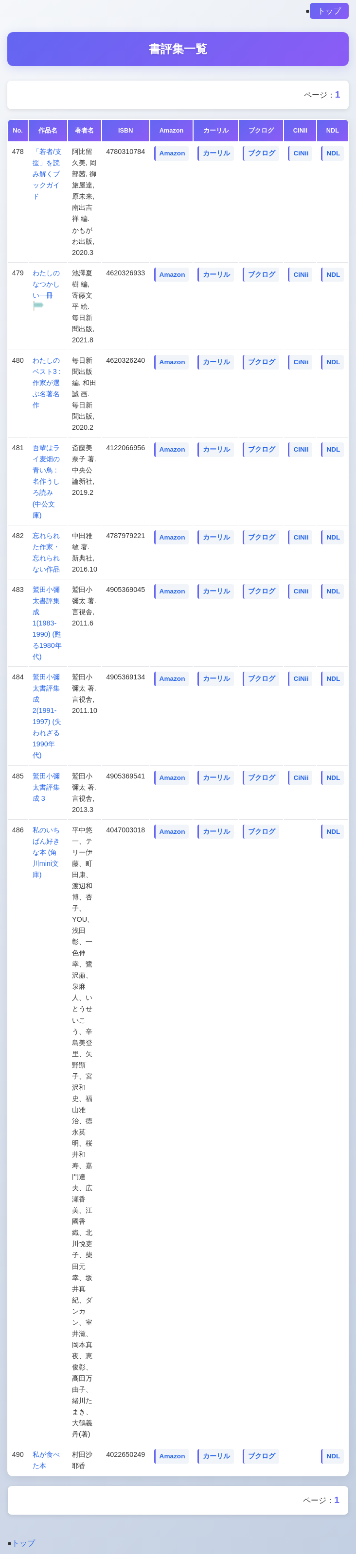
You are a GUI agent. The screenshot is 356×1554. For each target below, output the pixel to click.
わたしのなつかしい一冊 (46, 284)
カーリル (216, 153)
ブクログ (261, 153)
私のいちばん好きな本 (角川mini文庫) (46, 852)
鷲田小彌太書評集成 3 (46, 787)
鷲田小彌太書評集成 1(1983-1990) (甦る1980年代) (47, 623)
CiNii (300, 153)
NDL (333, 153)
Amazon (172, 153)
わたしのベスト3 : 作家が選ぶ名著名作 (47, 382)
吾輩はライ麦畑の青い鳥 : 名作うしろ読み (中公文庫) (46, 481)
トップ (329, 11)
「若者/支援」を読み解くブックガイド (47, 174)
